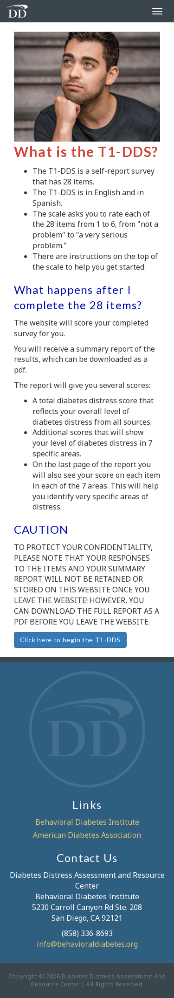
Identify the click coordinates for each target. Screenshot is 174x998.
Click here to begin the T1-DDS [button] (70, 640)
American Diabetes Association (87, 835)
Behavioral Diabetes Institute (87, 822)
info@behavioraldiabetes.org (87, 944)
